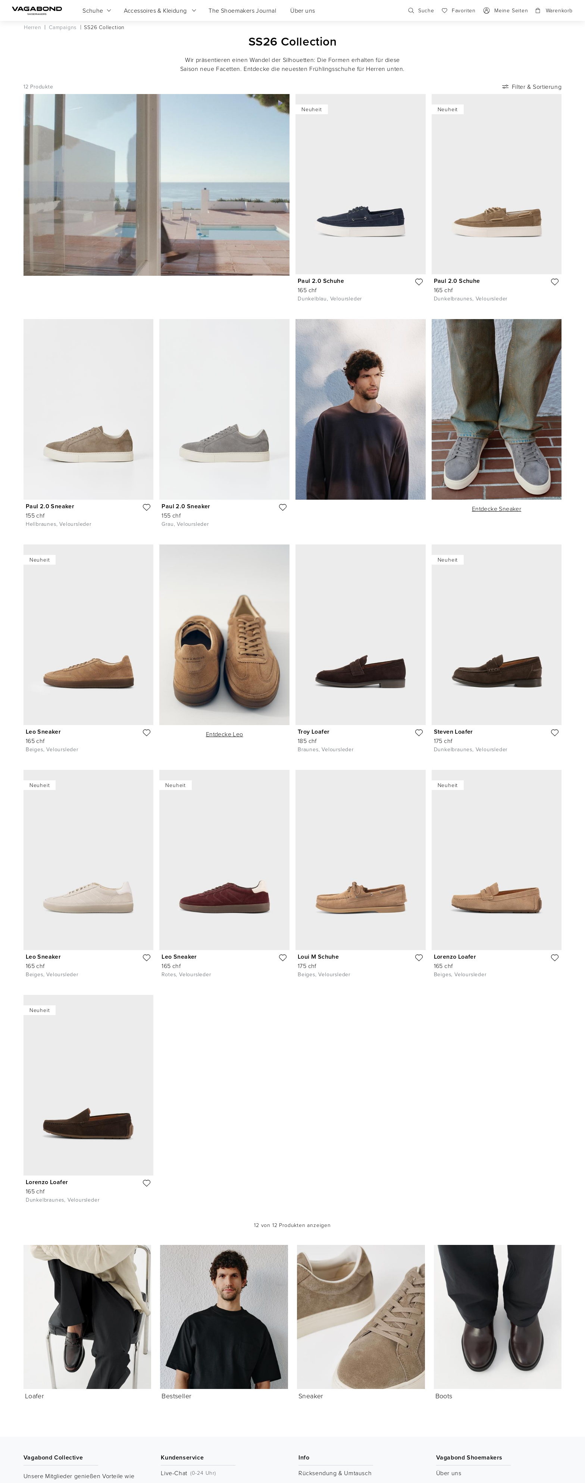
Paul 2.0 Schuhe (321, 281)
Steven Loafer (453, 731)
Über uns (449, 1473)
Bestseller (176, 1260)
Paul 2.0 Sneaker (50, 506)
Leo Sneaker (43, 731)
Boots (444, 1260)
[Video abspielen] (281, 103)
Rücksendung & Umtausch (335, 1473)
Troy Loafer (313, 731)
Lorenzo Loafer (455, 956)
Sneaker (310, 1260)
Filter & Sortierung (531, 86)
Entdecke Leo (224, 734)
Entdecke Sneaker (496, 509)
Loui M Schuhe (318, 956)
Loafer (34, 1395)
